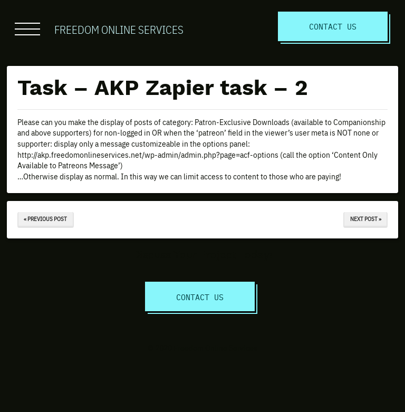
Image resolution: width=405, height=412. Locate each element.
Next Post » (365, 219)
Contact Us (332, 26)
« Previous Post (45, 219)
